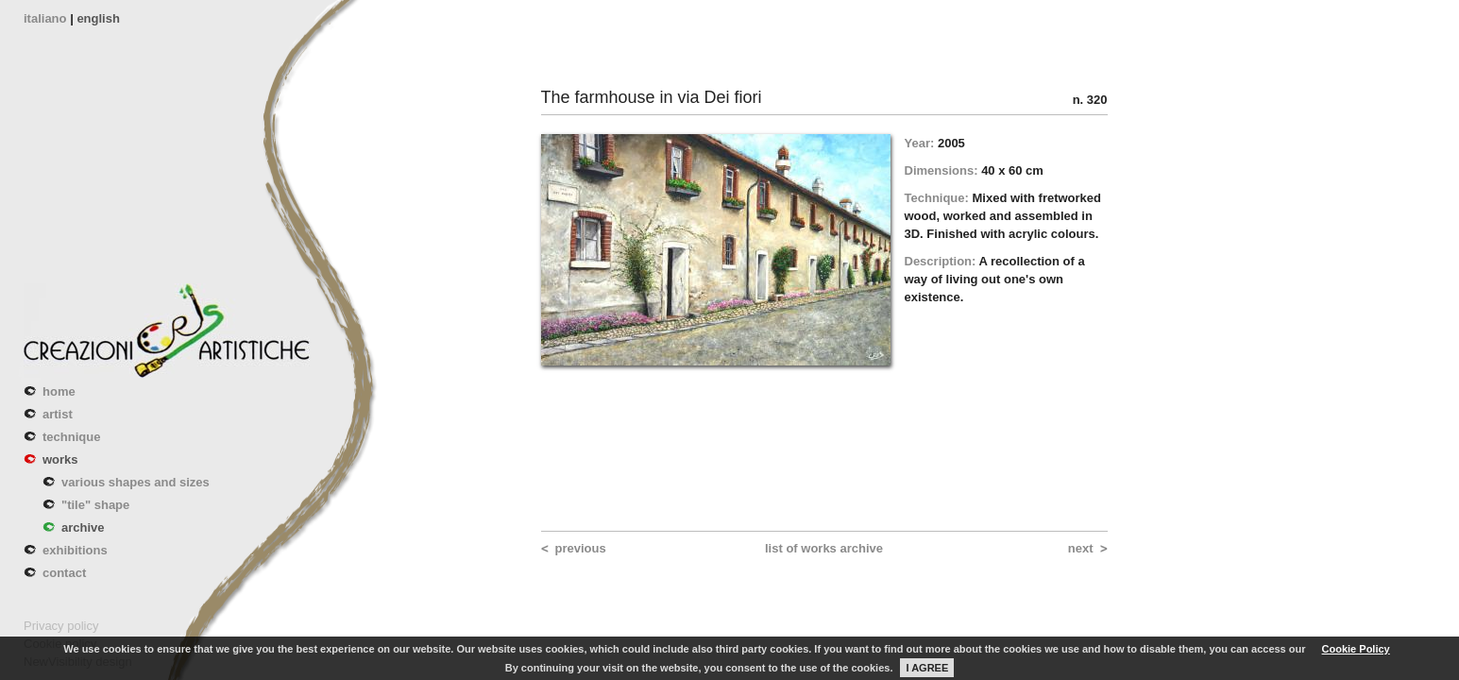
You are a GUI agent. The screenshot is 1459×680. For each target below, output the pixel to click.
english (98, 18)
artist (57, 414)
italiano (45, 18)
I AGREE (927, 667)
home (59, 391)
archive (83, 527)
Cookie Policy (1356, 648)
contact (64, 573)
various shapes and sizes (135, 482)
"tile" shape (95, 505)
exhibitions (75, 550)
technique (71, 437)
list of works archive (824, 548)
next (1081, 548)
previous (580, 548)
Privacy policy (61, 626)
